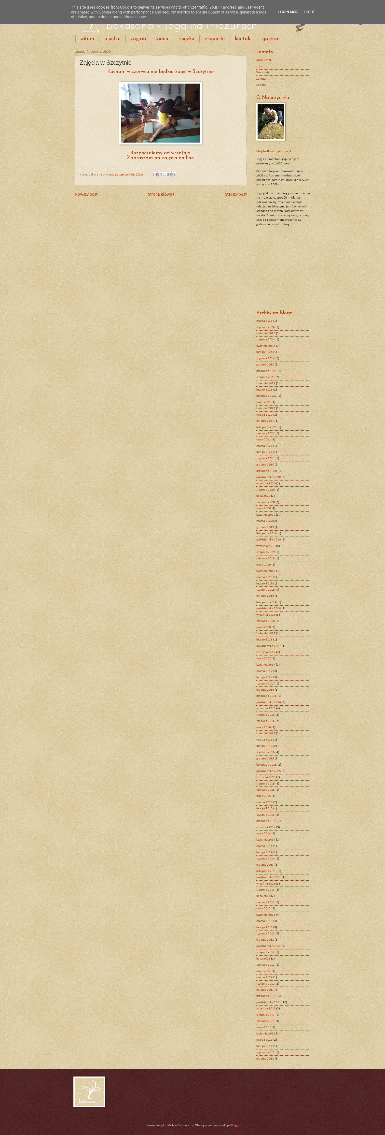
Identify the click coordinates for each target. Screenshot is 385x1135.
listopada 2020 (266, 471)
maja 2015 (263, 796)
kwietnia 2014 (265, 839)
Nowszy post (86, 194)
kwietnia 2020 (265, 514)
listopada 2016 (266, 696)
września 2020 (265, 483)
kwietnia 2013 (265, 915)
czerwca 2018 (265, 621)
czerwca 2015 (265, 789)
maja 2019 (263, 564)
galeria (270, 38)
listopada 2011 (266, 996)
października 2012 (268, 946)
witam (87, 38)
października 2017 (268, 646)
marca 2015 (264, 802)
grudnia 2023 (265, 364)
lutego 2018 (264, 639)
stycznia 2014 (265, 858)
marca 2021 (264, 446)
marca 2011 (264, 1039)
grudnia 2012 (265, 939)
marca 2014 (264, 846)
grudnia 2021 (265, 420)
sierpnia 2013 (265, 889)
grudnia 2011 (265, 989)
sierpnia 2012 (265, 952)
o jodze (112, 38)
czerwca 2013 (265, 902)
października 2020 (268, 477)
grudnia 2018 (265, 595)
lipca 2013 (263, 896)
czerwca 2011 (265, 1021)
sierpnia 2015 (265, 783)
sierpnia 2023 (265, 377)
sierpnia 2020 (265, 489)
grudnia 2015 (265, 758)
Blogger (235, 1125)
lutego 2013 (264, 927)
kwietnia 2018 (265, 633)
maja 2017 (263, 658)
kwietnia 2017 (265, 664)
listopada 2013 (266, 871)
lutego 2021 (264, 452)
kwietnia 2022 (265, 408)
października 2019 (268, 539)
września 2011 (265, 1008)
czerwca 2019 (265, 558)
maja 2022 (263, 402)
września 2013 (265, 883)
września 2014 (265, 827)
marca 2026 (264, 320)
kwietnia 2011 (265, 1033)
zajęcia (138, 38)
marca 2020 (264, 521)
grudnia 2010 (265, 1058)
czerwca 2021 (265, 433)
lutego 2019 (264, 583)
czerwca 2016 (265, 721)
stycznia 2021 (265, 458)
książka (186, 38)
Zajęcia (261, 78)
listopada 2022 (266, 395)
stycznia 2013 (265, 933)
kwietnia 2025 (265, 333)
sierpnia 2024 (265, 339)
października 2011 (268, 1002)
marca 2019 (264, 577)
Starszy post (236, 194)
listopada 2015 (266, 764)
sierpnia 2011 (265, 1015)
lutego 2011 (264, 1046)
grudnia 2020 (265, 464)
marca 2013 (264, 921)
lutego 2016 (264, 746)
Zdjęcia (261, 85)
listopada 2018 (266, 602)
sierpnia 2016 (265, 714)
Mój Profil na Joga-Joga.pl (273, 151)
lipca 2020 (263, 495)
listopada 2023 (266, 371)
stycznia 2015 (265, 814)
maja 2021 (263, 439)
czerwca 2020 (265, 502)
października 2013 (268, 877)
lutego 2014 (264, 852)
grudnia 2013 (265, 864)
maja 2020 (263, 508)
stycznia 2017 (265, 683)
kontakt (243, 38)
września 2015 (265, 777)
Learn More (288, 12)
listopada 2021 (266, 427)
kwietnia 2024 (265, 346)
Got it (309, 12)
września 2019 (265, 546)
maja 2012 (263, 971)
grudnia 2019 (265, 527)
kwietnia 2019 (265, 571)
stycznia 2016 (265, 752)
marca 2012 (264, 977)
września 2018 (265, 614)
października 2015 (268, 771)
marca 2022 (264, 414)
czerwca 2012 (265, 964)
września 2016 (265, 708)
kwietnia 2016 (265, 733)
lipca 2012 (263, 958)
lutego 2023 (264, 389)
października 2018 (268, 608)
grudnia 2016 (265, 689)
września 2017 (265, 652)
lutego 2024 (264, 352)
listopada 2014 (266, 821)
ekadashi (215, 38)
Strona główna (161, 194)
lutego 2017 (264, 677)
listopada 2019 (266, 533)
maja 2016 (263, 727)
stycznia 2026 (265, 327)
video (162, 38)
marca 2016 (264, 739)
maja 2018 (263, 627)
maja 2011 (263, 1027)
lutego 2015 (264, 808)
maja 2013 (263, 908)
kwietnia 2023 (265, 383)
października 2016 (268, 702)
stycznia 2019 (265, 589)
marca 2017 (264, 671)
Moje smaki (264, 60)
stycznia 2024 (265, 358)
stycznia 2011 (265, 1052)
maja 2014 (263, 833)
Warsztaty (263, 72)
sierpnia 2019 (265, 552)
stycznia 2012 (265, 983)
